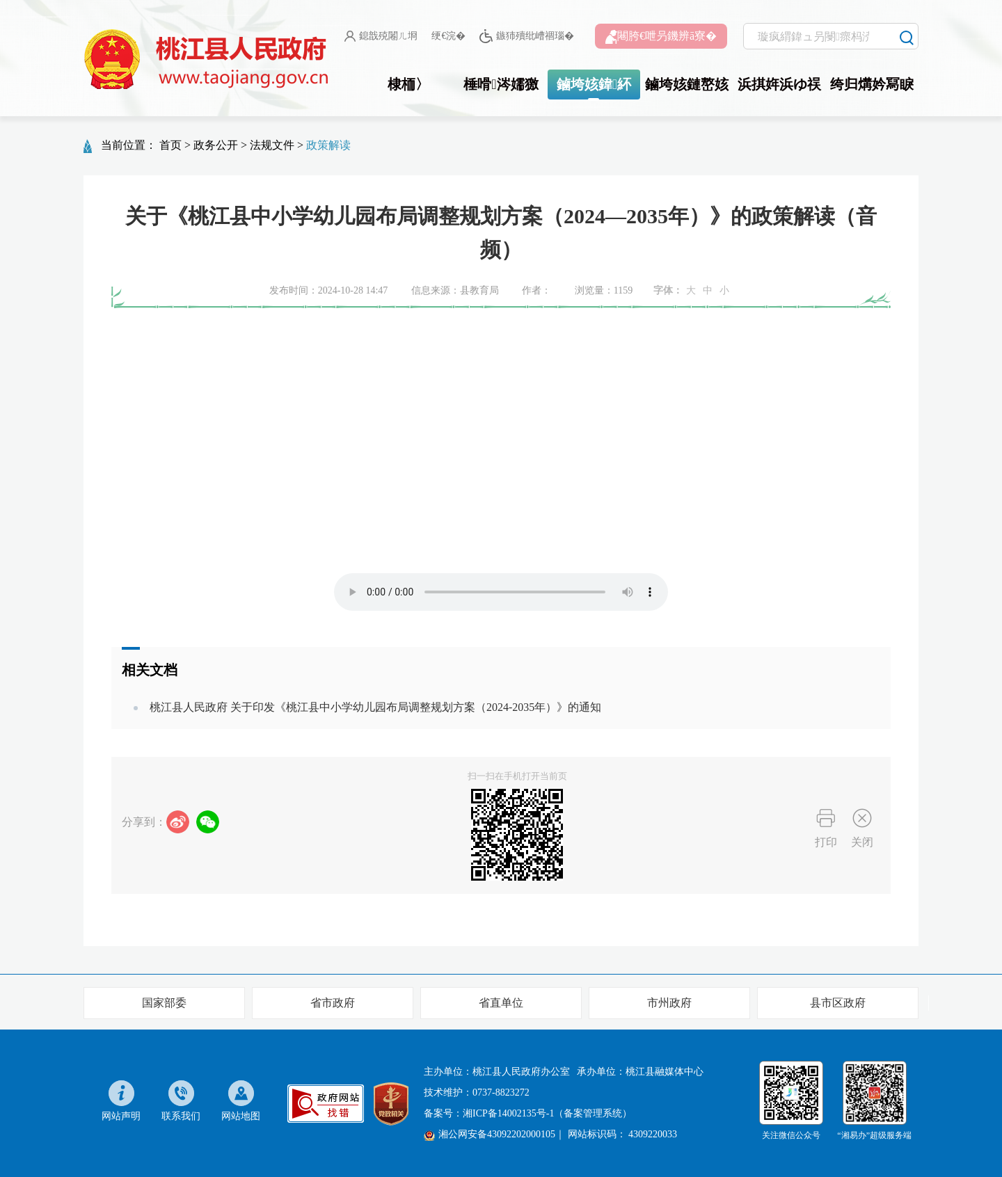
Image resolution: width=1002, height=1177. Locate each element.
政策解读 (328, 145)
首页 (170, 145)
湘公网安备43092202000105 (489, 1134)
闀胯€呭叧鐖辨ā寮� (661, 37)
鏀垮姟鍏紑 (594, 84)
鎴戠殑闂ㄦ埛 (381, 36)
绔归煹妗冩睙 (872, 84)
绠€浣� (448, 36)
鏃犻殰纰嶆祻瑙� (526, 36)
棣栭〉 (408, 84)
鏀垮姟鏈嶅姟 (687, 84)
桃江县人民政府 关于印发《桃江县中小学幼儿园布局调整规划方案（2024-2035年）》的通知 (375, 707)
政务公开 (215, 145)
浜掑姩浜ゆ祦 (779, 84)
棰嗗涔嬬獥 (500, 84)
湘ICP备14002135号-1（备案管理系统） (547, 1113)
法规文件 (272, 145)
